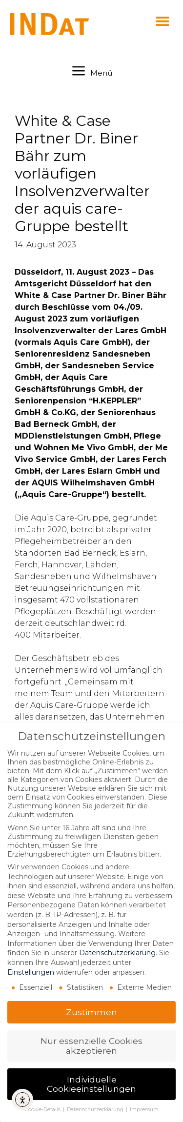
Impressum (144, 1109)
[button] (162, 21)
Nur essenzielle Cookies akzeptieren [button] (91, 1046)
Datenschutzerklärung (117, 952)
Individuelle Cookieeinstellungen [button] (91, 1084)
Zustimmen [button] (91, 1012)
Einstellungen (30, 972)
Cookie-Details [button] (43, 1109)
